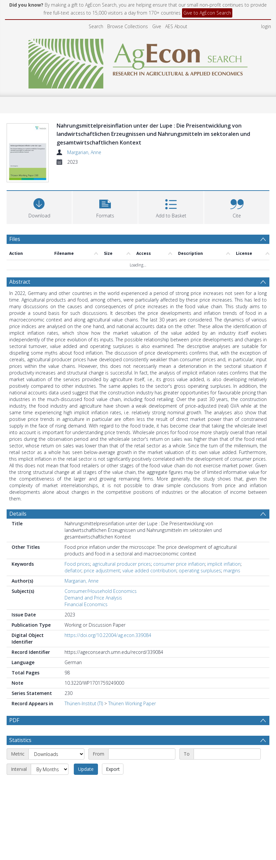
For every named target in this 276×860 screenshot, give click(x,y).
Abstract (19, 281)
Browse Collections (127, 26)
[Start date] (141, 769)
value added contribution (149, 570)
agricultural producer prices (121, 564)
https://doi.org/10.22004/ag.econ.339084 (108, 635)
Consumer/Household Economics (101, 591)
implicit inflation (224, 564)
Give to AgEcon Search (207, 13)
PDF (14, 720)
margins (231, 570)
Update (86, 784)
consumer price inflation (179, 564)
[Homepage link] (138, 62)
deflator (73, 570)
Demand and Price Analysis (93, 598)
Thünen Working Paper (132, 703)
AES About (176, 26)
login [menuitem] (266, 26)
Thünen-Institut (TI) (84, 703)
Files (14, 239)
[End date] (227, 769)
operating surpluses (200, 570)
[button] (105, 206)
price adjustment (102, 570)
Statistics (20, 755)
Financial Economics (86, 604)
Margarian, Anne (84, 152)
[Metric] (56, 769)
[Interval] (50, 784)
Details (17, 513)
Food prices (77, 564)
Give (156, 26)
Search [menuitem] (96, 26)
